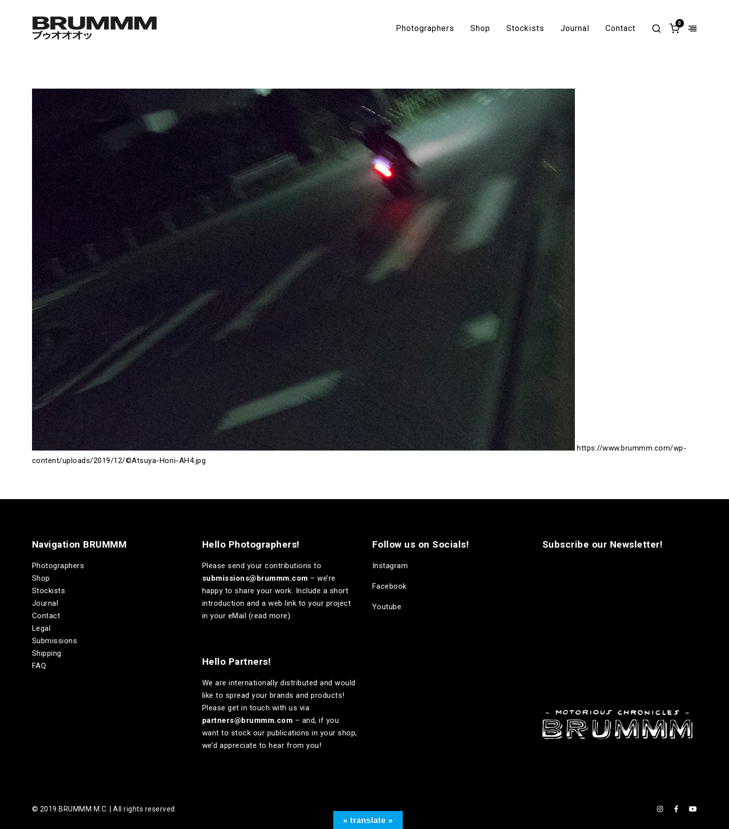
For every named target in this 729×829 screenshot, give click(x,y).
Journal (574, 29)
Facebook (389, 586)
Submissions (55, 640)
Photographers (425, 29)
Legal (41, 628)
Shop (480, 29)
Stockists (525, 29)
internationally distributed (273, 682)
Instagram (390, 565)
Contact (620, 29)
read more (269, 615)
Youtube (387, 606)
